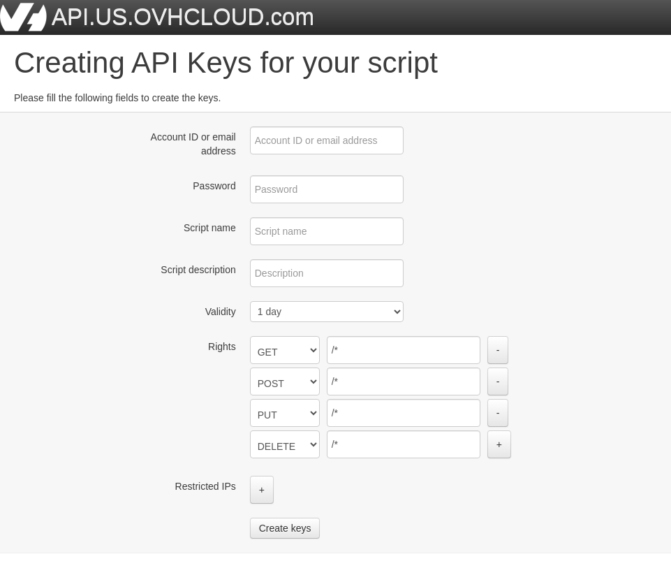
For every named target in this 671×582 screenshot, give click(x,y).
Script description (198, 269)
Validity (220, 311)
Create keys (285, 528)
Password (214, 185)
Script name (210, 227)
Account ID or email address (193, 144)
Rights (222, 346)
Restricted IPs (205, 486)
